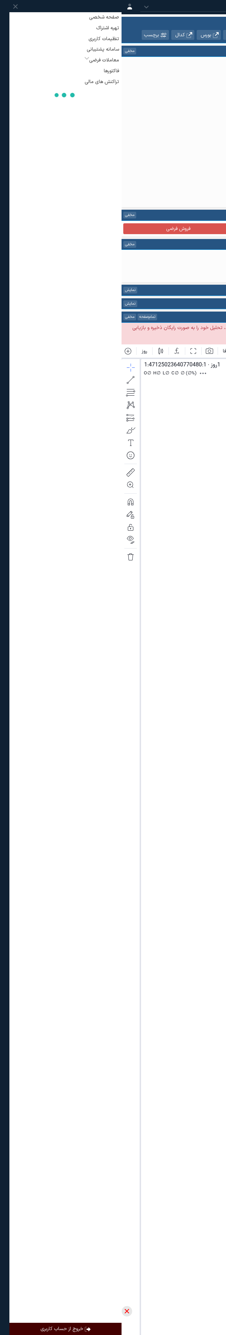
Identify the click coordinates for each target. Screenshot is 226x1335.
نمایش (8, 290)
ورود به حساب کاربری (194, 327)
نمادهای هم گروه (201, 34)
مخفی (8, 51)
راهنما (167, 215)
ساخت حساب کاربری (136, 327)
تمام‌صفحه (26, 317)
